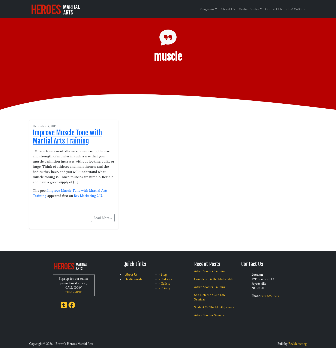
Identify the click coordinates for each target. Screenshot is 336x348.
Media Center (248, 9)
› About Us (130, 274)
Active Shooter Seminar (209, 315)
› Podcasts (165, 279)
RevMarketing (297, 344)
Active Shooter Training (209, 271)
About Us (227, 9)
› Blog (163, 274)
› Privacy (164, 288)
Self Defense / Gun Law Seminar (209, 297)
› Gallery (164, 283)
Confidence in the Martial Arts (214, 279)
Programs (207, 9)
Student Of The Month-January (214, 307)
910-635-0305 (295, 9)
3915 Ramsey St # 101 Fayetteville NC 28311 (266, 283)
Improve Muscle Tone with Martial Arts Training (67, 136)
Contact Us (273, 9)
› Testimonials (132, 279)
